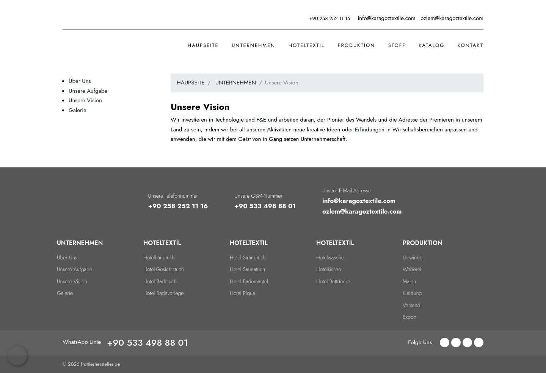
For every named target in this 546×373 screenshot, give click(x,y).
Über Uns (80, 81)
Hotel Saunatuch (247, 269)
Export (409, 317)
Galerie (77, 110)
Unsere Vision (85, 100)
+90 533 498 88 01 (265, 206)
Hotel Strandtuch (248, 257)
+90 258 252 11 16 (329, 18)
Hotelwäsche (330, 257)
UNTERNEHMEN (253, 45)
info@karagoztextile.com (358, 200)
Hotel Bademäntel (249, 281)
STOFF (397, 45)
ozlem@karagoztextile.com (362, 211)
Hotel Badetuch (160, 281)
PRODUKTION (356, 45)
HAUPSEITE (203, 45)
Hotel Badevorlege (163, 293)
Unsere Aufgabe (88, 91)
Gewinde (412, 257)
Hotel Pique (242, 293)
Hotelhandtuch (159, 257)
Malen (409, 281)
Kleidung (412, 293)
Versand (411, 305)
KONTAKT (470, 45)
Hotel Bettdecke (333, 281)
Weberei (412, 269)
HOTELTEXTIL (307, 45)
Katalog (431, 45)
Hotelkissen (328, 269)
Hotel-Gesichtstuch (163, 269)
